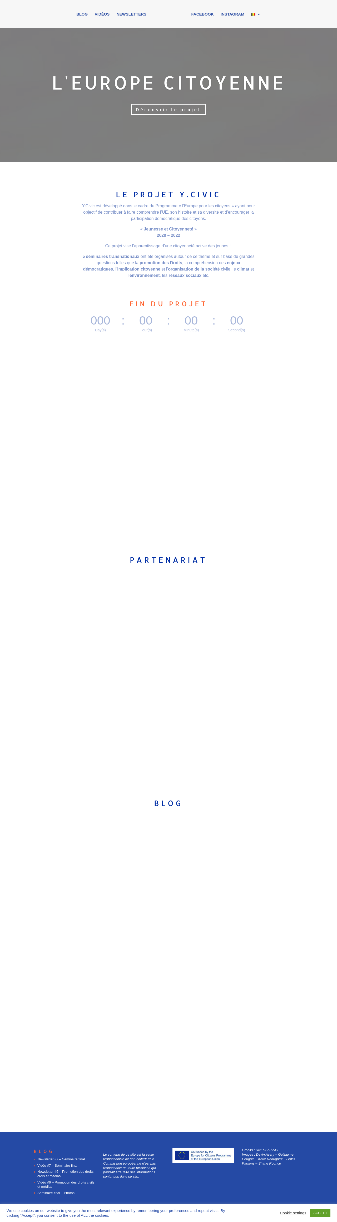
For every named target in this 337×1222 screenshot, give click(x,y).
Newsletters (133, 14)
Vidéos (103, 14)
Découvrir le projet (168, 109)
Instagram (231, 14)
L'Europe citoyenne (169, 82)
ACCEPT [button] (320, 1213)
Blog (83, 14)
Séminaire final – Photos (56, 1193)
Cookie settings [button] (293, 1213)
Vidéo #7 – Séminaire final (57, 1165)
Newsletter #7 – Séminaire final (61, 1159)
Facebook (201, 14)
